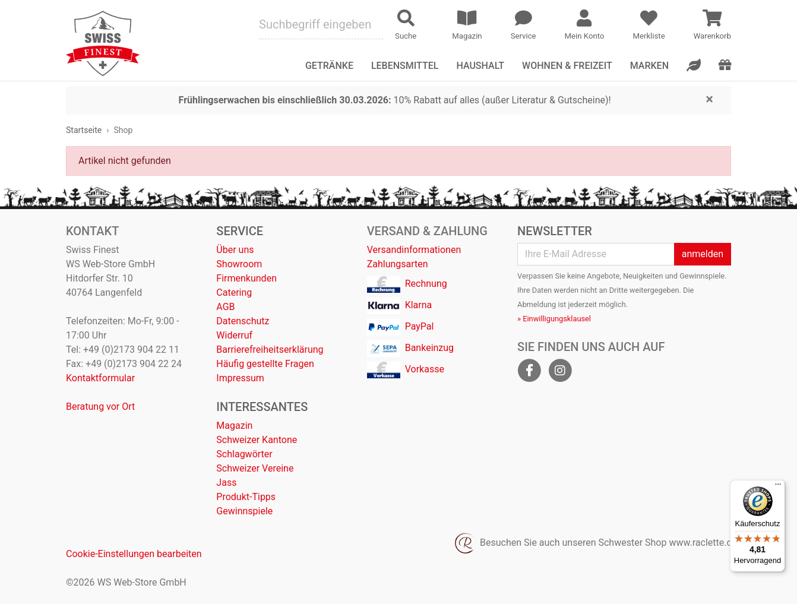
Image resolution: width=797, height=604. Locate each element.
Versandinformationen (414, 249)
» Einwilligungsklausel (554, 318)
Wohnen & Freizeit (567, 65)
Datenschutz (242, 321)
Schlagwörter (244, 454)
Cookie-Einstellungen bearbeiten (134, 553)
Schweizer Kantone (256, 439)
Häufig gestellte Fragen (265, 363)
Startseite (84, 130)
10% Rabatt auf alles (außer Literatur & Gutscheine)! (395, 100)
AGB (225, 306)
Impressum (240, 378)
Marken (649, 65)
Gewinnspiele (244, 511)
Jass (226, 482)
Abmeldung (536, 304)
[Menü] (778, 487)
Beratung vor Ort (100, 406)
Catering (234, 292)
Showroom (239, 264)
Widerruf (234, 335)
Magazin (234, 425)
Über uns (235, 249)
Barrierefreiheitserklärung (269, 349)
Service (239, 231)
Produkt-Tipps (246, 496)
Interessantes (262, 407)
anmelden (702, 254)
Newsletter (554, 231)
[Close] (709, 98)
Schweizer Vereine (254, 468)
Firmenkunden (246, 278)
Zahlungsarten (397, 264)
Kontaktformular (100, 378)
